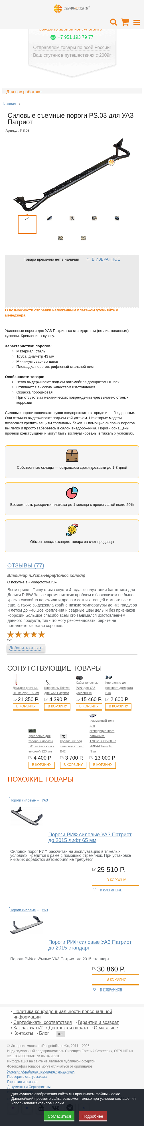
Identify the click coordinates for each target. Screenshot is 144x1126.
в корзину (116, 880)
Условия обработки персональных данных (40, 1072)
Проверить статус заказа (26, 1077)
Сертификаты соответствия (42, 1022)
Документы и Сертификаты (28, 1087)
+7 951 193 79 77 (75, 37)
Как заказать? (27, 1027)
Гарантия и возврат (22, 1082)
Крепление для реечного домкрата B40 (119, 688)
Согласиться (59, 1116)
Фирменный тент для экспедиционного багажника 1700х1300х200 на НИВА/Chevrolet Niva (103, 736)
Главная (9, 104)
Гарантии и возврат (98, 1022)
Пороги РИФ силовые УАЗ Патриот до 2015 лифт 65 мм (89, 837)
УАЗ (45, 800)
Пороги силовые (23, 800)
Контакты (23, 1033)
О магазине (106, 1027)
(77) (25, 565)
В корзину (25, 706)
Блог (44, 1033)
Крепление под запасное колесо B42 (72, 746)
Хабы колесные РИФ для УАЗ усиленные (87, 688)
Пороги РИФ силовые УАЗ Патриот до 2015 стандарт (89, 945)
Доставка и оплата (68, 1027)
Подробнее (92, 1116)
